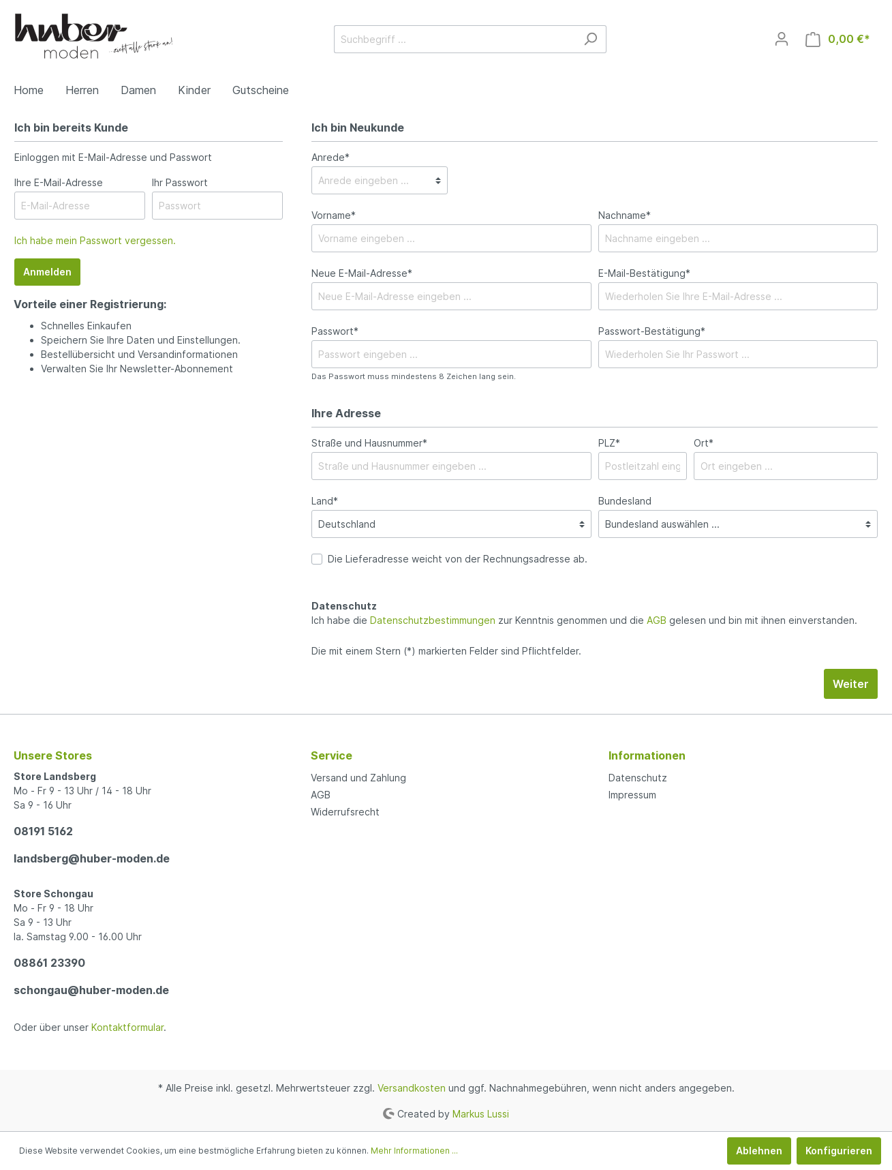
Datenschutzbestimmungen (432, 620)
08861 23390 (49, 963)
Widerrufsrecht (345, 811)
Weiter (851, 684)
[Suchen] (590, 39)
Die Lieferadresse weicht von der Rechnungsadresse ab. (457, 559)
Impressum (632, 794)
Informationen (647, 755)
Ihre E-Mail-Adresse (58, 182)
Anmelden (47, 272)
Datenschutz (638, 777)
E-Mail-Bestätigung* (644, 273)
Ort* (703, 443)
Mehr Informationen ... (414, 1150)
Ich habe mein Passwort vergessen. (95, 240)
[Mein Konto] (781, 39)
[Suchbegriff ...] (454, 39)
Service (331, 755)
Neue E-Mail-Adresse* (361, 273)
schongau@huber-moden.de (91, 990)
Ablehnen (759, 1150)
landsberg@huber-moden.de (92, 858)
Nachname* (624, 215)
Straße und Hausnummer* (369, 443)
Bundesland (624, 501)
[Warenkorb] (837, 39)
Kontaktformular (127, 1027)
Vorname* (333, 215)
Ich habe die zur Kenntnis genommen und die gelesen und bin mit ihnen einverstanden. (584, 620)
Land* (324, 501)
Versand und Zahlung (358, 777)
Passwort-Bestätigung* (651, 331)
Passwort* (334, 331)
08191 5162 (43, 831)
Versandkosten (412, 1088)
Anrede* (330, 157)
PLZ (609, 443)
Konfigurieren (838, 1150)
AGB (656, 620)
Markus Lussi (480, 1113)
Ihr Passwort (180, 182)
